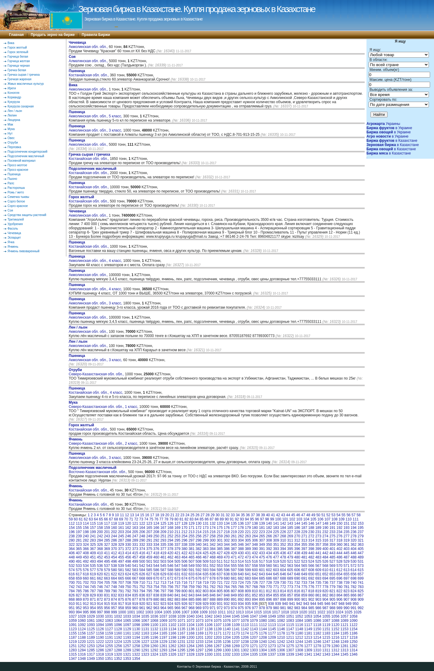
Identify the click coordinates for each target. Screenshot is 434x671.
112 (72, 523)
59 (71, 519)
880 (156, 599)
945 (320, 604)
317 (332, 540)
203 (121, 532)
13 (132, 515)
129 (191, 523)
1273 (272, 646)
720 (213, 582)
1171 (218, 633)
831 (107, 595)
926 (184, 604)
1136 (191, 629)
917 (121, 604)
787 (93, 591)
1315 (73, 654)
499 (135, 561)
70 (126, 519)
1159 (109, 633)
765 (234, 587)
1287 (109, 650)
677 (206, 578)
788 (100, 591)
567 (318, 566)
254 (184, 536)
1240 (263, 642)
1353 (127, 659)
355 (304, 544)
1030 (100, 616)
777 (318, 587)
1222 (100, 642)
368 (100, 549)
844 (199, 595)
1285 (91, 650)
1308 (299, 650)
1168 (191, 633)
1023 (330, 612)
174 (213, 528)
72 (136, 519)
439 (304, 553)
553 (220, 566)
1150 (317, 629)
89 (222, 519)
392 (269, 549)
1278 (317, 646)
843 (191, 595)
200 (100, 532)
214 (199, 532)
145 (304, 523)
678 (213, 578)
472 (241, 557)
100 (278, 519)
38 (258, 515)
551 (206, 566)
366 (86, 549)
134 (227, 523)
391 (262, 549)
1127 (109, 629)
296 (184, 540)
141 (276, 523)
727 (262, 582)
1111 (254, 625)
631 (178, 574)
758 (184, 587)
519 (276, 561)
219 (234, 532)
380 (184, 549)
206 (142, 532)
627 (149, 574)
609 (318, 570)
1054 (317, 616)
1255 (109, 646)
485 (332, 557)
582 (128, 570)
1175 (254, 633)
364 (72, 549)
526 (325, 561)
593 (206, 570)
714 (170, 582)
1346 (353, 654)
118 (114, 523)
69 (121, 519)
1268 (227, 646)
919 (135, 604)
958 (121, 608)
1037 (163, 616)
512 (227, 561)
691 (304, 578)
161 (121, 528)
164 (142, 528)
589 (178, 570)
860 (311, 595)
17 (152, 515)
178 (241, 528)
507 (191, 561)
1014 (249, 612)
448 (72, 557)
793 (135, 591)
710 (142, 582)
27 (202, 515)
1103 (182, 625)
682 (241, 578)
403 (347, 549)
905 (332, 599)
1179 (290, 633)
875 (121, 599)
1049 (272, 616)
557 (248, 566)
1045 (236, 616)
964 (163, 608)
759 (191, 587)
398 (311, 549)
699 (360, 578)
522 (297, 561)
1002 (140, 612)
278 (354, 536)
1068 (154, 621)
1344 (335, 654)
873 (107, 599)
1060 (82, 621)
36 (248, 515)
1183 (326, 633)
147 (318, 523)
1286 (100, 650)
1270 (245, 646)
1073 (200, 621)
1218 (353, 637)
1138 (209, 629)
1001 (131, 612)
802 (199, 591)
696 (339, 578)
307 (262, 540)
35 (243, 515)
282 (86, 540)
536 (100, 566)
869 (79, 599)
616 (72, 574)
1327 (182, 654)
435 (276, 553)
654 (339, 574)
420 (170, 553)
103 (299, 519)
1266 (209, 646)
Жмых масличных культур (26, 83)
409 (93, 553)
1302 (245, 650)
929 (206, 604)
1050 (281, 616)
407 (79, 553)
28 (207, 515)
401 (332, 549)
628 (156, 574)
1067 (145, 621)
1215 (326, 637)
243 (107, 536)
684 (255, 578)
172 (199, 528)
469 (220, 557)
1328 (191, 654)
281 (79, 540)
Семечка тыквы (18, 197)
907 (347, 599)
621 (107, 574)
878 (142, 599)
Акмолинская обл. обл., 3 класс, (96, 128)
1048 (263, 616)
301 (220, 540)
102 (292, 519)
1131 (145, 629)
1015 (258, 612)
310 (283, 540)
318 (339, 540)
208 (156, 532)
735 (318, 582)
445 (347, 553)
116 (100, 523)
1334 (245, 654)
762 (213, 587)
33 (232, 515)
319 (347, 540)
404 (354, 549)
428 (227, 553)
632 (184, 574)
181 (262, 528)
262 (241, 536)
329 (121, 544)
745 (93, 587)
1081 (272, 621)
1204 (227, 637)
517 (262, 561)
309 (276, 540)
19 (162, 515)
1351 (109, 659)
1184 (335, 633)
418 (156, 553)
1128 (118, 629)
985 (311, 608)
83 (191, 519)
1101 (163, 625)
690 (297, 578)
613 (347, 570)
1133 (163, 629)
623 (121, 574)
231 (318, 532)
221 (248, 532)
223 (262, 532)
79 (171, 519)
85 (201, 519)
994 (79, 612)
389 (248, 549)
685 (262, 578)
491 (79, 561)
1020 (303, 612)
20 (167, 515)
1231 (182, 642)
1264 (191, 646)
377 (163, 549)
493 (93, 561)
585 (149, 570)
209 (163, 532)
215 (206, 532)
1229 (163, 642)
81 (181, 519)
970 (206, 608)
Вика (11, 43)
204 (128, 532)
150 (339, 523)
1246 (317, 642)
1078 (245, 621)
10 (117, 515)
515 (248, 561)
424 (199, 553)
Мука (11, 129)
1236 (227, 642)
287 (121, 540)
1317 (91, 654)
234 (339, 532)
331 (135, 544)
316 (325, 540)
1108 (227, 625)
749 (121, 587)
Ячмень (13, 246)
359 (332, 544)
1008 (194, 612)
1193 (127, 637)
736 (325, 582)
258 (213, 536)
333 (149, 544)
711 (149, 582)
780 (339, 587)
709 (135, 582)
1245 (308, 642)
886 (199, 599)
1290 (136, 650)
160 (114, 528)
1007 (185, 612)
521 (290, 561)
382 (199, 549)
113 (79, 523)
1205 (236, 637)
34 (238, 515)
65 (101, 519)
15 (142, 515)
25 (192, 515)
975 (241, 608)
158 (100, 528)
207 (149, 532)
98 (267, 519)
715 (178, 582)
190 (325, 528)
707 (121, 582)
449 (79, 557)
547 (178, 566)
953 (86, 608)
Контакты (184, 666)
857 (290, 595)
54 (338, 515)
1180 (299, 633)
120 (128, 523)
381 (191, 549)
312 (297, 540)
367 (93, 549)
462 (170, 557)
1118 (317, 625)
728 (269, 582)
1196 (154, 637)
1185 (344, 633)
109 (341, 519)
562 (283, 566)
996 (93, 612)
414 (128, 553)
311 (290, 540)
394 (283, 549)
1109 (236, 625)
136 (241, 523)
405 (360, 549)
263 (248, 536)
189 (318, 528)
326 (100, 544)
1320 (118, 654)
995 (86, 612)
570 (339, 566)
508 (199, 561)
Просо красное (18, 169)
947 (335, 604)
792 (128, 591)
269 (290, 536)
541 (135, 566)
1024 (339, 612)
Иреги (12, 88)
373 (135, 549)
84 (197, 519)
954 (93, 608)
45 (293, 515)
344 (227, 544)
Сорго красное (18, 206)
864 (339, 595)
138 (255, 523)
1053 (308, 616)
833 (121, 595)
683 (248, 578)
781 (347, 587)
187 (304, 528)
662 (100, 578)
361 (347, 544)
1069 (163, 621)
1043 (218, 616)
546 (170, 566)
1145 (272, 629)
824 (354, 591)
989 (339, 608)
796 (156, 591)
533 (79, 566)
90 (227, 519)
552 (213, 566)
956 (107, 608)
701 (79, 582)
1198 (172, 637)
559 (262, 566)
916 (114, 604)
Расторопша (16, 187)
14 (137, 515)
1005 (167, 612)
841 (178, 595)
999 (114, 612)
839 (163, 595)
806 (227, 591)
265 (262, 536)
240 (86, 536)
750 (128, 587)
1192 (118, 637)
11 (122, 515)
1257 (127, 646)
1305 (272, 650)
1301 (236, 650)
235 (347, 532)
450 (86, 557)
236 (354, 532)
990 (347, 608)
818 (311, 591)
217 (220, 532)
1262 (172, 646)
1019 (294, 612)
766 (241, 587)
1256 (118, 646)
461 (163, 557)
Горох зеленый (18, 52)
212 (184, 532)
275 (332, 536)
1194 (136, 637)
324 (86, 544)
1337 (272, 654)
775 (304, 587)
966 (178, 608)
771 (276, 587)
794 (142, 591)
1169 (200, 633)
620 (100, 574)
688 (283, 578)
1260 (154, 646)
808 (241, 591)
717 (191, 582)
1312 (335, 650)
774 (297, 587)
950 (356, 604)
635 (206, 574)
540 (128, 566)
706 (114, 582)
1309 (308, 650)
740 (354, 582)
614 (354, 570)
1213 (308, 637)
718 (199, 582)
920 (142, 604)
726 (255, 582)
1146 (281, 629)
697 (347, 578)
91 (232, 519)
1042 (209, 616)
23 (182, 515)
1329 (200, 654)
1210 (281, 637)
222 (255, 532)
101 (285, 519)
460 (156, 557)
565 (304, 566)
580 (114, 570)
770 (269, 587)
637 (220, 574)
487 (347, 557)
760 (199, 587)
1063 (109, 621)
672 (170, 578)
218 (227, 532)
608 (311, 570)
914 (100, 604)
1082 (281, 621)
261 (234, 536)
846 (213, 595)
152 (354, 523)
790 (114, 591)
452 (100, 557)
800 (184, 591)
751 (135, 587)
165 (149, 528)
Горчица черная (19, 65)
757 (178, 587)
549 (191, 566)
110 (349, 519)
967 (184, 608)
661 (93, 578)
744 (86, 587)
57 (353, 515)
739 (347, 582)
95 (252, 519)
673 (178, 578)
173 (206, 528)
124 (156, 523)
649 (304, 574)
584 (142, 570)
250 (156, 536)
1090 (353, 621)
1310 (317, 650)
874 (114, 599)
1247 (326, 642)
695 (332, 578)
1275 (290, 646)
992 (360, 608)
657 (360, 574)
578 (100, 570)
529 (347, 561)
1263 (182, 646)
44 (288, 515)
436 (283, 553)
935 (248, 604)
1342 (317, 654)
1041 (200, 616)
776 (311, 587)
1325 (163, 654)
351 (276, 544)
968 (191, 608)
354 (297, 544)
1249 (344, 642)
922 (156, 604)
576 (86, 570)
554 (227, 566)
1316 (82, 654)
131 (206, 523)
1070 (172, 621)
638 (227, 574)
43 (283, 515)
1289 (127, 650)
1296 (191, 650)
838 (156, 595)
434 (269, 553)
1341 (308, 654)
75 (151, 519)
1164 (154, 633)
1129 (127, 629)
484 (325, 557)
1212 (299, 637)
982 (290, 608)
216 (213, 532)
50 (318, 515)
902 (311, 599)
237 (360, 532)
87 (212, 519)
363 (360, 544)
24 (187, 515)
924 (170, 604)
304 (241, 540)
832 (114, 595)
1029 (91, 616)
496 (114, 561)
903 (318, 599)
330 (128, 544)
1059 (73, 621)
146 (311, 523)
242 (100, 536)
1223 (109, 642)
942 (299, 604)
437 (290, 553)
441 (318, 553)
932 (227, 604)
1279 (326, 646)
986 (318, 608)
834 (128, 595)
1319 (109, 654)
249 (149, 536)
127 (178, 523)
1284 (82, 650)
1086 (317, 621)
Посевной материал (22, 160)
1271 (254, 646)
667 (135, 578)
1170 (209, 633)
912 (86, 604)
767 (248, 587)
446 (354, 553)
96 (257, 519)
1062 (100, 621)
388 (241, 549)
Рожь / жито (16, 192)
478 (283, 557)
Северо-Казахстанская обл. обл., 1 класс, (104, 404)
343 (220, 544)
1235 (218, 642)
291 (149, 540)
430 (241, 553)
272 (311, 536)
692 (311, 578)
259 (220, 536)
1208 (263, 637)
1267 (218, 646)
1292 (154, 650)
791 (121, 591)
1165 (163, 633)
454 (114, 557)
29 (213, 515)
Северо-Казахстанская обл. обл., (97, 372)
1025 (348, 612)
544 (156, 566)
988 (332, 608)
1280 (335, 646)
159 (107, 528)
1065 (127, 621)
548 (184, 566)
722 (227, 582)
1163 (145, 633)
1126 (100, 629)
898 (283, 599)
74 (146, 519)
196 (72, 532)
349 (262, 544)
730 (283, 582)
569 (332, 566)
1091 (73, 625)
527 (332, 561)
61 (81, 519)
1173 (236, 633)
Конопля (13, 92)
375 (149, 549)
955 (100, 608)
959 (128, 608)
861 (318, 595)
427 (220, 553)
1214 (317, 637)
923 (163, 604)
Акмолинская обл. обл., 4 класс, (96, 258)
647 (290, 574)
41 (273, 515)
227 (290, 532)
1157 (91, 633)
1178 (281, 633)
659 (79, 578)
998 (107, 612)
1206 (245, 637)
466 (199, 557)
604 (283, 570)
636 (213, 574)
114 (86, 523)
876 (128, 599)
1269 (236, 646)
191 (332, 528)
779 (332, 587)
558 (255, 566)
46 (298, 515)
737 (332, 582)
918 (128, 604)
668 (142, 578)
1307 (290, 650)
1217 (344, 637)
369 (107, 549)
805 (220, 591)
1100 (154, 625)
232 (325, 532)
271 (304, 536)
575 (79, 570)
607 (304, 570)
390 (255, 549)
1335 (254, 654)
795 (149, 591)
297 (191, 540)
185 (290, 528)
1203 (218, 637)
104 (306, 519)
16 (147, 515)
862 (325, 595)
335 (163, 544)
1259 (145, 646)
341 (206, 544)
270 (297, 536)
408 (86, 553)
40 (268, 515)
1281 (344, 646)
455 (121, 557)
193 (347, 528)
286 (114, 540)
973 (227, 608)
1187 (73, 637)
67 (111, 519)
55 (343, 515)
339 (191, 544)
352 (283, 544)
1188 (82, 637)
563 (290, 566)
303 (234, 540)
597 (234, 570)
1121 (344, 625)
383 (206, 549)
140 (269, 523)
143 (290, 523)
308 (269, 540)
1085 (308, 621)
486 (339, 557)
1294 (172, 650)
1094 (100, 625)
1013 (240, 612)
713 (163, 582)
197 (79, 532)
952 (79, 608)
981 (283, 608)
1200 (191, 637)
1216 (335, 637)
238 (72, 536)
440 (311, 553)
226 (283, 532)
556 (241, 566)
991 (354, 608)
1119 (326, 625)
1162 (136, 633)
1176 (263, 633)
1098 (136, 625)
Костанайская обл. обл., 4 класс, (96, 390)
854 (269, 595)
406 (72, 553)
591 (191, 570)
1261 (163, 646)
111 (356, 519)
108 (335, 519)
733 (304, 582)
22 (177, 515)
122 (142, 523)
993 (72, 612)
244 (114, 536)
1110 (245, 625)
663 (107, 578)
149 (332, 523)
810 (255, 591)
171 (191, 528)
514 (241, 561)
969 (199, 608)
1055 (326, 616)
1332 (227, 654)
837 (149, 595)
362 (354, 544)
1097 (127, 625)
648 (297, 574)
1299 (218, 650)
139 (262, 523)
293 (163, 540)
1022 (321, 612)
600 (255, 570)
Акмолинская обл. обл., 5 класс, (96, 114)
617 (79, 574)
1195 (145, 637)
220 (241, 532)
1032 (118, 616)
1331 (218, 654)
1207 (254, 637)
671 (163, 578)
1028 (82, 616)
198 (86, 532)
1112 (263, 625)
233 (332, 532)
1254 (100, 646)
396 (297, 549)
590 (184, 570)
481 (304, 557)
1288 (118, 650)
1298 (209, 650)
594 (213, 570)
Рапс (11, 183)
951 (72, 608)
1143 (254, 629)
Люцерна (14, 120)
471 (234, 557)
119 (121, 523)
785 (79, 591)
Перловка (14, 147)
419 (163, 553)
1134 (172, 629)
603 (276, 570)
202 (114, 532)
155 (79, 528)
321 (360, 540)
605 (290, 570)
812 (269, 591)
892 (241, 599)
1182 (317, 633)
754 (156, 587)
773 (290, 587)
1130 (136, 629)
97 (262, 519)
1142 (245, 629)
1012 (231, 612)
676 (199, 578)
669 (149, 578)
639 (234, 574)
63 (91, 519)
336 (170, 544)
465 (191, 557)
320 (354, 540)
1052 (299, 616)
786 (86, 591)
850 (241, 595)
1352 (118, 659)
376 (156, 549)
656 (354, 574)
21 (172, 515)
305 (248, 540)
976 (248, 608)
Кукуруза (14, 101)
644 (269, 574)
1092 (82, 625)
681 (234, 578)
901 (304, 599)
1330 (209, 654)
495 (107, 561)
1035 (145, 616)
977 (255, 608)
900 (297, 599)
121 (135, 523)
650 (311, 574)
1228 (154, 642)
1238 (245, 642)
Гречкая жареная (19, 79)
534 (86, 566)
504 (170, 561)
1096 (118, 625)
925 (178, 604)
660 (86, 578)
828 (86, 595)
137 (248, 523)
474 (255, 557)
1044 (227, 616)
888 (213, 599)
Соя (10, 210)
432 (255, 553)
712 (156, 582)
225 (276, 532)
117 (107, 523)
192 (339, 528)
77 (161, 519)
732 (297, 582)
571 (347, 566)
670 (156, 578)
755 (163, 587)
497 (121, 561)
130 (199, 523)
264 (255, 536)
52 (328, 515)
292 (156, 540)
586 (156, 570)
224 (269, 532)
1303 (254, 650)
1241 (272, 642)
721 (220, 582)
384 (213, 549)
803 (206, 591)
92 (237, 519)
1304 (263, 650)
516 (255, 561)
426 (213, 553)
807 (234, 591)
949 (348, 604)
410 (100, 553)
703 (93, 582)
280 (72, 540)
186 (297, 528)
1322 (136, 654)
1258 (136, 646)
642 (255, 574)
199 (93, 532)
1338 (281, 654)
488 (354, 557)
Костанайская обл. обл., (89, 73)
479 (290, 557)
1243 (290, 642)
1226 (136, 642)
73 (141, 519)
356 (311, 544)
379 (178, 549)
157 (93, 528)
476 (269, 557)
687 (276, 578)
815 (290, 591)
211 (178, 532)
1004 (158, 612)
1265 (200, 646)
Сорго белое (16, 201)
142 (283, 523)
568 (325, 566)
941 (292, 604)
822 (339, 591)
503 (163, 561)
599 (248, 570)
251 (163, 536)
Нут (10, 133)
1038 (172, 616)
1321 (127, 654)
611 (332, 570)
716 (184, 582)
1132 (154, 629)
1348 (82, 659)
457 (135, 557)
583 (135, 570)
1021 (312, 612)
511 (220, 561)
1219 (73, 642)
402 (339, 549)
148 (325, 523)
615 (360, 570)
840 (170, 595)
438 (297, 553)
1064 (118, 621)
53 (333, 515)
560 (269, 566)
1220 (82, 642)
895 (262, 599)
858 (297, 595)
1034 (136, 616)
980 (276, 608)
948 (341, 604)
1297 (200, 650)
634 (199, 574)
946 (327, 604)
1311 (326, 650)
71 (131, 519)
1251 (73, 646)
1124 (82, 629)
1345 (344, 654)
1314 (353, 650)
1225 (127, 642)
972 (220, 608)
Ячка (11, 242)
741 (360, 582)
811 (262, 591)
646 (283, 574)
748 (114, 587)
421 (178, 553)
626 (142, 574)
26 (198, 515)
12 (127, 515)
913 (93, 604)
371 (121, 549)
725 (248, 582)
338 (184, 544)
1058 (353, 616)
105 (313, 519)
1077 (236, 621)
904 (325, 599)
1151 (326, 629)
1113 (272, 625)
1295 (182, 650)
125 (163, 523)
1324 (154, 654)
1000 (122, 612)
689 (290, 578)
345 (234, 544)
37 (253, 515)
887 (206, 599)
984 (304, 608)
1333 (236, 654)
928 (199, 604)
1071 (182, 621)
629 (163, 574)
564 (297, 566)
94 (247, 519)
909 (360, 599)
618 (86, 574)
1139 (218, 629)
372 (128, 549)
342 (213, 544)
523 (304, 561)
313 (304, 540)
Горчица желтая (19, 61)
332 (142, 544)
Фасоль (13, 228)
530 (354, 561)
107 (327, 519)
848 (227, 595)
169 (178, 528)
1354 (136, 659)
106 (320, 519)
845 (206, 595)
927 (191, 604)
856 (283, 595)
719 (206, 582)
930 (213, 604)
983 (297, 608)
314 (311, 540)
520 (283, 561)
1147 (290, 629)
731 (290, 582)
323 (79, 544)
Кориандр (14, 97)
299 (206, 540)
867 (360, 595)
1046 (245, 616)
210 (170, 532)
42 (278, 515)
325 (93, 544)
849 (234, 595)
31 (223, 515)
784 (72, 591)
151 (347, 523)
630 (170, 574)
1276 (299, 646)
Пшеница (14, 174)
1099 (145, 625)
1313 (344, 650)
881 (163, 599)
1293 (163, 650)
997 (100, 612)
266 (269, 536)
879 (149, 599)
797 (163, 591)
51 (323, 515)
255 (191, 536)
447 (360, 553)
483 (318, 557)
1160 (118, 633)
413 (121, 553)
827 (79, 595)
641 (248, 574)
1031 (109, 616)
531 (360, 561)
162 (128, 528)
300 (213, 540)
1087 (326, 621)
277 (347, 536)
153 (360, 523)
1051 (290, 616)
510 (213, 561)
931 (220, 604)
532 (72, 566)
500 (142, 561)
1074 (209, 621)
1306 (281, 650)
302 (227, 540)
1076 (227, 621)
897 (276, 599)
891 (234, 599)
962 (149, 608)
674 (184, 578)
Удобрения (15, 224)
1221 (91, 642)
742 (72, 587)
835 (135, 595)
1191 (109, 637)
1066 (136, 621)
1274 (281, 646)
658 (72, 578)
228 (297, 532)
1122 (353, 625)
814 (283, 591)
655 (347, 574)
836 (142, 595)
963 (156, 608)
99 (272, 519)
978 (262, 608)
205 (135, 532)
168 (170, 528)
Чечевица (14, 233)
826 (72, 595)
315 (318, 540)
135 (234, 523)
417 (149, 553)
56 (349, 515)
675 (191, 578)
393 (276, 549)
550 (199, 566)
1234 (209, 642)
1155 (73, 633)
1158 (100, 633)
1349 (91, 659)
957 (114, 608)
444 (339, 553)
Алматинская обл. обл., (89, 59)
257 (206, 536)
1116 (299, 625)
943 (306, 604)
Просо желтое (17, 165)
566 (311, 566)
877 (135, 599)
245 (121, 536)
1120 (335, 625)
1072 (191, 621)
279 (360, 536)
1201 (200, 637)
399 (318, 549)
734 (311, 582)
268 (283, 536)
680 (227, 578)
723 (234, 582)
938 (271, 604)
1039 (182, 616)
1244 (299, 642)
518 (269, 561)
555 (234, 566)
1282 (353, 646)
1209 (272, 637)
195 (360, 528)
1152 (335, 629)
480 (297, 557)
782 (354, 587)
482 (311, 557)
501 (149, 561)
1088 (335, 621)
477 (276, 557)
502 (156, 561)
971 (213, 608)
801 (191, 591)
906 (339, 599)
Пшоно (12, 178)
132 (213, 523)
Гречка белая (17, 70)
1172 (227, 633)
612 (339, 570)
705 (107, 582)
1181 (308, 633)
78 (166, 519)
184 (283, 528)
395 (290, 549)
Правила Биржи (96, 35)
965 (170, 608)
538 (114, 566)
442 (325, 553)
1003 (149, 612)
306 (255, 540)
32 (228, 515)
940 (285, 604)
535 (93, 566)
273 (318, 536)
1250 (353, 642)
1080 (263, 621)
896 (269, 599)
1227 (145, 642)
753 (149, 587)
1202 (209, 637)
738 (339, 582)
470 (227, 557)
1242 (281, 642)
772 (283, 587)
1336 (263, 654)
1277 (308, 646)
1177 (272, 633)
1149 (308, 629)
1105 (200, 625)
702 (86, 582)
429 (234, 553)
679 (220, 578)
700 (72, 582)
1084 (299, 621)
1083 (290, 621)
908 (354, 599)
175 (220, 528)
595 (220, 570)
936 (255, 604)
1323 (145, 654)
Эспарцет (14, 237)
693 (318, 578)
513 (234, 561)
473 (248, 557)
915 (107, 604)
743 (79, 587)
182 (269, 528)
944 (313, 604)
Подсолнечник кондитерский (27, 151)
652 (325, 574)
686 (269, 578)
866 (354, 595)
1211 (290, 637)
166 (156, 528)
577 (93, 570)
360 (339, 544)
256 (199, 536)
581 (121, 570)
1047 (254, 616)
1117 (308, 625)
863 (332, 595)
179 (248, 528)
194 (354, 528)
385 (220, 549)
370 (114, 549)
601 (262, 570)
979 (269, 608)
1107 (218, 625)
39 (263, 515)
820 (325, 591)
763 (220, 587)
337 (178, 544)
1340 (299, 654)
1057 (344, 616)
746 (100, 587)
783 (360, 587)
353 (290, 544)
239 (79, 536)
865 (347, 595)
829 (93, 595)
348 (255, 544)
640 (241, 574)
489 (360, 557)
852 (255, 595)
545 (163, 566)
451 (93, 557)
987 (325, 608)
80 (176, 519)
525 (318, 561)
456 (128, 557)
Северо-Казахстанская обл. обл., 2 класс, (104, 441)
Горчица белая (18, 56)
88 (217, 519)
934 (241, 604)
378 (170, 549)
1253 (91, 646)
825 (360, 591)
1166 (172, 633)
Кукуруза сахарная (21, 106)
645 (276, 574)
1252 (82, 646)
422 (184, 553)
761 (206, 587)
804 (213, 591)
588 (170, 570)
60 (76, 519)
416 (142, 553)
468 (213, 557)
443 (332, 553)
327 (107, 544)
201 (107, 532)
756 (170, 587)
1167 (182, 633)
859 (304, 595)
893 (248, 599)
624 (128, 574)
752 (142, 587)
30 (217, 515)
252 (170, 536)
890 (227, 599)
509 (206, 561)
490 (72, 561)
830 (100, 595)
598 (241, 570)
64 (96, 519)
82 (186, 519)
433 (262, 553)
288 (128, 540)
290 (142, 540)
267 (276, 536)
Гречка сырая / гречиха (24, 74)
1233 (200, 642)
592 (199, 570)
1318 (100, 654)
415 (135, 553)
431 (248, 553)
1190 (100, 637)
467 (206, 557)
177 (234, 528)
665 (121, 578)
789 (107, 591)
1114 (281, 625)
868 (72, 599)
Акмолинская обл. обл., (89, 44)
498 (128, 561)
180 (255, 528)
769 (262, 587)
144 (297, 523)
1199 (182, 637)
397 (304, 549)
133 (220, 523)
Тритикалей (16, 219)
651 (318, 574)
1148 (299, 629)
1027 (73, 616)
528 (339, 561)
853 (262, 595)
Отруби (13, 142)
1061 (91, 621)
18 (157, 515)
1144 (263, 629)
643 (262, 574)
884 (184, 599)
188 (311, 528)
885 (191, 599)
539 (121, 566)
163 (135, 528)
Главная (16, 35)
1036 (154, 616)
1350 (100, 659)
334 (156, 544)
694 (325, 578)
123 (149, 523)
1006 (176, 612)
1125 (91, 629)
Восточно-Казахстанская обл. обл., (98, 470)
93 (242, 519)
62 (86, 519)
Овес (11, 138)
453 (107, 557)
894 (255, 599)
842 (184, 595)
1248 (335, 642)
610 (325, 570)
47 (303, 515)
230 (311, 532)
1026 (358, 612)
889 (220, 599)
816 (297, 591)
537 (107, 566)
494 (100, 561)
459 (149, 557)
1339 (290, 654)
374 (142, 549)
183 (276, 528)
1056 (335, 616)
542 (142, 566)
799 (178, 591)
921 (149, 604)
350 (269, 544)
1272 (263, 646)
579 (107, 570)
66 (106, 519)
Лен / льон (15, 111)
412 (114, 553)
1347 (73, 659)
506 (184, 561)
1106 (209, 625)
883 (178, 599)
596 (227, 570)
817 (304, 591)
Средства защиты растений (27, 215)
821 (332, 591)
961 (142, 608)
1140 (227, 629)
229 (304, 532)
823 (347, 591)
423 (191, 553)
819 (318, 591)
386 (227, 549)
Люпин (12, 115)
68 (116, 519)
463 (178, 557)
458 (142, 557)
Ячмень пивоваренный (23, 251)
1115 (290, 625)
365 (79, 549)
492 (86, 561)
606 (297, 570)
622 (114, 574)
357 (318, 544)
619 (93, 574)
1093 (91, 625)
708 (128, 582)
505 (178, 561)
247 (135, 536)
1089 (344, 621)
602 (269, 570)
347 (248, 544)
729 (276, 582)
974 (234, 608)
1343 (326, 654)
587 (163, 570)
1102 (172, 625)
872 (100, 599)
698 (354, 578)
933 (234, 604)
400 (325, 549)
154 (72, 528)
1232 (191, 642)
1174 (245, 633)
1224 (118, 642)
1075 (218, 621)
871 (93, 599)
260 (227, 536)
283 (93, 540)
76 (156, 519)
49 (313, 515)
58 (358, 515)
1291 (145, 650)
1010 (213, 612)
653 (332, 574)
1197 (163, 637)
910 (72, 604)
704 (100, 582)
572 (354, 566)
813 (276, 591)
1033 (127, 616)
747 (107, 587)
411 (107, 553)
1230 (172, 642)
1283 (73, 650)
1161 (127, 633)
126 (170, 523)
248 (142, 536)
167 (163, 528)
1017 (276, 612)
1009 (204, 612)
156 (86, 528)
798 (170, 591)
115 (93, 523)
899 (290, 599)
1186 (353, 633)
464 (184, 557)
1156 (82, 633)
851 (248, 595)
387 (234, 549)
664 (114, 578)
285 (107, 540)
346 (241, 544)
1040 (191, 616)
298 (199, 540)
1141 (236, 629)
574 (72, 570)
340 (199, 544)
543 (149, 566)
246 (128, 536)
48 (308, 515)
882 (170, 599)
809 (248, 591)
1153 (344, 629)
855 (276, 595)
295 (178, 540)
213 (191, 532)
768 (255, 587)
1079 (254, 621)
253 (178, 536)
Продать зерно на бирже (53, 35)
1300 (227, 650)
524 (311, 561)
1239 (254, 642)
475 (262, 557)
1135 (182, 629)
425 (206, 553)
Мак (10, 124)
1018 (285, 612)
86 (207, 519)
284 (100, 540)
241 (93, 536)
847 (220, 595)
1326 (172, 654)
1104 (191, 625)
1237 (236, 642)
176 (227, 528)
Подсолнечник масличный (26, 156)
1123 (73, 629)
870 (86, 599)
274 (325, 536)
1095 (109, 625)
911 (79, 604)
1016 (267, 612)
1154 (353, 629)
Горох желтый (17, 47)
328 (114, 544)
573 (360, 566)
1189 (91, 637)
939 (278, 604)
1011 (222, 612)
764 (227, 587)
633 (191, 574)
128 (184, 523)
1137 (200, 629)
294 (170, 540)
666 (128, 578)
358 (325, 544)
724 (241, 582)
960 (135, 608)
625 (135, 574)
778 (325, 587)
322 (72, 544)
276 (339, 536)
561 (276, 566)
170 (184, 528)
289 (135, 540)
